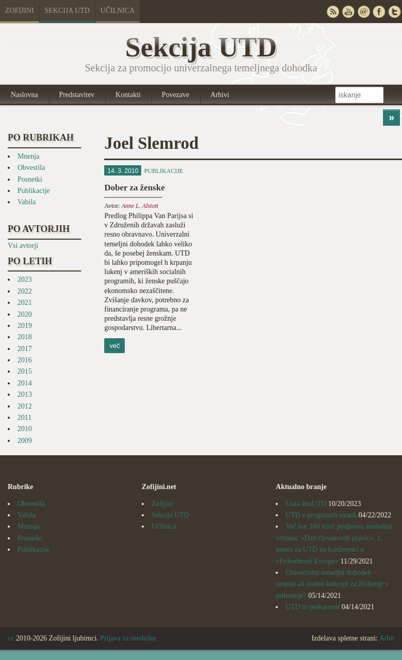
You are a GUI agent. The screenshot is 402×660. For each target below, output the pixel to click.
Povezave (175, 95)
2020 (24, 314)
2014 (24, 383)
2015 (24, 371)
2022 (24, 291)
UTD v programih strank (321, 515)
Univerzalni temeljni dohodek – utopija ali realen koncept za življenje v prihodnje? (332, 584)
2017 (24, 349)
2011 (24, 417)
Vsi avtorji (23, 245)
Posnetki (29, 179)
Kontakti (128, 95)
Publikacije (33, 191)
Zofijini (19, 10)
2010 (24, 429)
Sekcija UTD (67, 10)
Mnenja (28, 156)
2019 (24, 325)
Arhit (386, 638)
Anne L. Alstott (140, 205)
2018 (24, 337)
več (114, 346)
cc (11, 638)
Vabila (26, 202)
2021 (24, 302)
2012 (24, 406)
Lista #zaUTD (306, 504)
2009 (24, 440)
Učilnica (118, 10)
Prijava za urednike (128, 638)
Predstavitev (76, 95)
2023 (24, 279)
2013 (24, 394)
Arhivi (219, 95)
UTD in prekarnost (312, 607)
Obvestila (31, 167)
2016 (24, 360)
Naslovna (24, 95)
